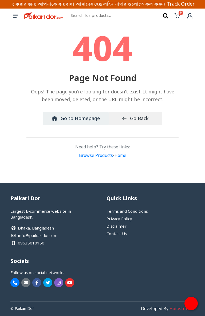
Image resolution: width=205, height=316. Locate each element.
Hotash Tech (182, 309)
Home (120, 156)
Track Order (181, 4)
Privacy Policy (119, 219)
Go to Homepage (76, 119)
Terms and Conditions (127, 211)
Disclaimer (117, 226)
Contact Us (117, 234)
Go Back (135, 119)
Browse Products (96, 156)
